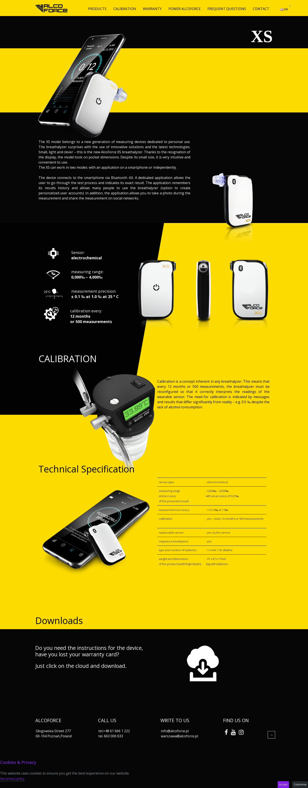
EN (284, 9)
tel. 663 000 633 (110, 736)
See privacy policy (12, 778)
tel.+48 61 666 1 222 (114, 731)
